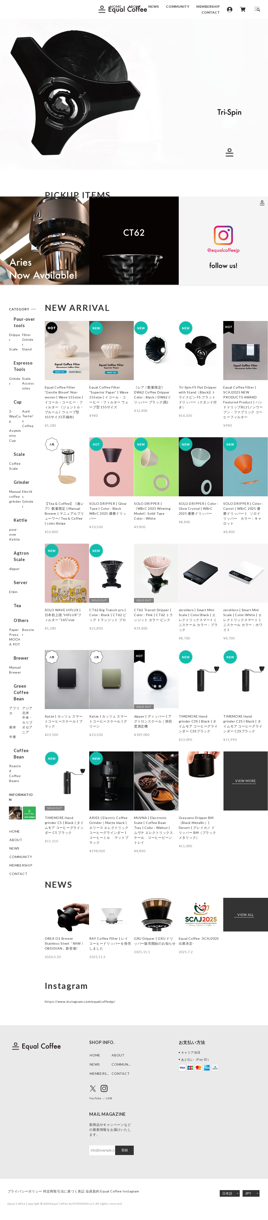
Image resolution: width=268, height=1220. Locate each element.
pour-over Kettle (17, 564)
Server (16, 608)
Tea (12, 631)
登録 (124, 1150)
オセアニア (18, 765)
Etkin (13, 619)
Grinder (15, 353)
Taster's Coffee (16, 458)
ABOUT (134, 6)
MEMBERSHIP (208, 6)
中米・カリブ (19, 748)
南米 (12, 757)
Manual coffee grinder (21, 522)
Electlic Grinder (15, 536)
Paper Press (19, 653)
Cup (13, 428)
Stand (14, 370)
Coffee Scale (19, 497)
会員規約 (107, 1191)
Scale (13, 361)
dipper (14, 596)
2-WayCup (17, 439)
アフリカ (16, 723)
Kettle (16, 551)
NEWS (153, 6)
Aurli (13, 447)
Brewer (16, 683)
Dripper (15, 336)
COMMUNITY (177, 6)
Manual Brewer (21, 693)
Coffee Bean (22, 786)
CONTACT (211, 12)
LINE (112, 1098)
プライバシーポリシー (25, 1191)
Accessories (19, 416)
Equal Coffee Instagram (141, 1191)
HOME (115, 6)
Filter (13, 344)
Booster (16, 662)
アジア (14, 731)
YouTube (96, 1098)
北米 (12, 740)
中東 (12, 774)
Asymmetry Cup (18, 471)
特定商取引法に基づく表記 (71, 1191)
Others (16, 643)
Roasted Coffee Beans (20, 799)
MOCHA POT (20, 670)
